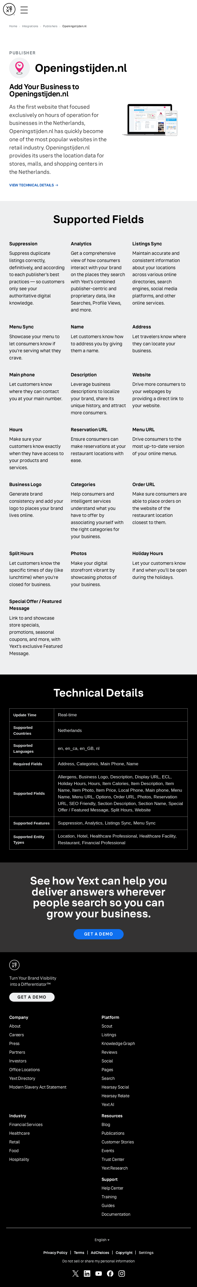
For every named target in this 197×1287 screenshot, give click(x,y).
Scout (107, 1026)
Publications (113, 1133)
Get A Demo (98, 934)
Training (109, 1197)
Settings (146, 1252)
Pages (107, 1069)
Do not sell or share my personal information (98, 1261)
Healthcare (19, 1133)
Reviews (109, 1052)
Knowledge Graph (118, 1043)
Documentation (116, 1214)
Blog (106, 1124)
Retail (14, 1142)
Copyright (124, 1252)
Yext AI (108, 1104)
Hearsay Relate (116, 1096)
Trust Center (113, 1159)
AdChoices (100, 1252)
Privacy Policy (55, 1252)
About (15, 1026)
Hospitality (19, 1159)
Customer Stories (118, 1142)
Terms (79, 1252)
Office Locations (24, 1069)
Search (108, 1078)
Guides (108, 1205)
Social (107, 1061)
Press (14, 1043)
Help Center (112, 1188)
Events (108, 1150)
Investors (17, 1061)
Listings (109, 1035)
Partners (17, 1052)
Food (13, 1150)
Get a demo (31, 997)
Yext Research (115, 1168)
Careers (16, 1035)
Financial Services (26, 1124)
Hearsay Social (115, 1087)
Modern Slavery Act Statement (37, 1087)
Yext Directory (22, 1078)
